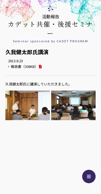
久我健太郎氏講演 (26, 52)
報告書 (24, 66)
